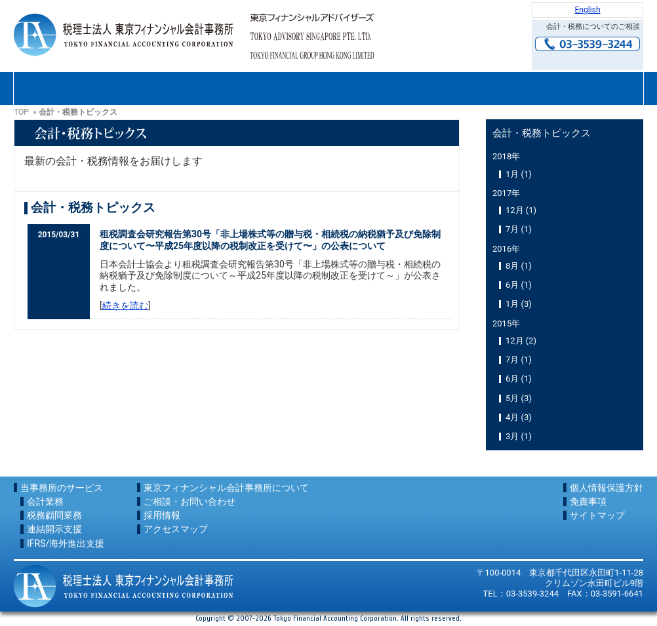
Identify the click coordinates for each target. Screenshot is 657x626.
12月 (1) (521, 210)
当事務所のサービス (61, 487)
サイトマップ (597, 515)
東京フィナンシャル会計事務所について (77, 88)
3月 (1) (519, 436)
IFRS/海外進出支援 (65, 543)
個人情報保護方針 (606, 487)
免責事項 (588, 501)
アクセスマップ (580, 88)
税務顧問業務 (54, 515)
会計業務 (45, 501)
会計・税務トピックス (541, 133)
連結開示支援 (54, 529)
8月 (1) (519, 266)
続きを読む (125, 305)
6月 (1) (519, 285)
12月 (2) (521, 340)
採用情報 (454, 88)
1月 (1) (519, 174)
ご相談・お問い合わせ (328, 88)
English (587, 9)
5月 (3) (519, 398)
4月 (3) (519, 417)
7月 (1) (519, 229)
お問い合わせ (587, 59)
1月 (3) (519, 304)
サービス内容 (203, 88)
